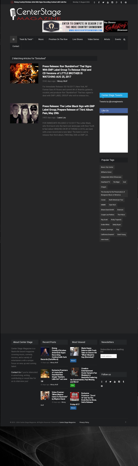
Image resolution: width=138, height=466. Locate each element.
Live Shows (78, 39)
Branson (120, 210)
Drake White (105, 225)
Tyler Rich (112, 205)
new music (105, 239)
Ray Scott (104, 220)
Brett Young (122, 234)
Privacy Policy (84, 422)
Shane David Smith (107, 210)
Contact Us (16, 372)
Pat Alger (116, 182)
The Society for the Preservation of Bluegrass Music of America (113, 193)
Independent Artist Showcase (111, 177)
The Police (121, 215)
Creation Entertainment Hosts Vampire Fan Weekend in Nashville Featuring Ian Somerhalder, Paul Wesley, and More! (83, 375)
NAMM (103, 205)
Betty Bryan (117, 225)
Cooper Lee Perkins (107, 215)
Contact (16, 46)
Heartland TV (105, 182)
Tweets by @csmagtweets (111, 101)
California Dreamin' (107, 234)
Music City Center (107, 167)
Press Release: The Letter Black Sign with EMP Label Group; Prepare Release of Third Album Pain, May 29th (69, 110)
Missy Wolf (62, 81)
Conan (103, 200)
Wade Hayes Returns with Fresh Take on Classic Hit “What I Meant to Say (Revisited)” (89, 352)
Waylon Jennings (107, 229)
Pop (117, 229)
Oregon (103, 187)
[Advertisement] (118, 71)
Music (41, 39)
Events (118, 39)
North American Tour (116, 200)
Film (72, 385)
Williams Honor (106, 172)
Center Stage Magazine (67, 422)
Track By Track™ (26, 39)
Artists (107, 39)
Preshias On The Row (58, 39)
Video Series (93, 39)
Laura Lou (61, 117)
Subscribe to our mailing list (112, 350)
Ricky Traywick (116, 220)
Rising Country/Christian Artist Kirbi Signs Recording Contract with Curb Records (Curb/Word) (46, 2)
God (124, 182)
